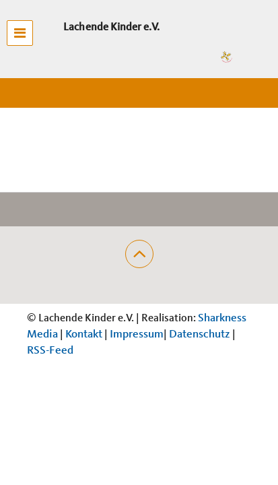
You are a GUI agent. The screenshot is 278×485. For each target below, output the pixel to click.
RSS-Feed (50, 350)
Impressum (137, 334)
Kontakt (83, 334)
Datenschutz (199, 334)
